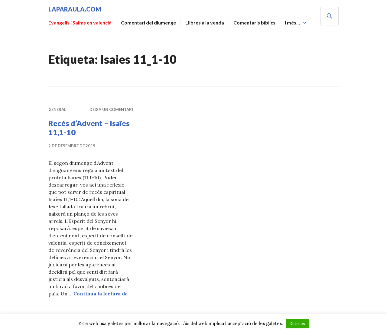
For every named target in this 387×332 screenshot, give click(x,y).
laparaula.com (74, 9)
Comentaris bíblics (254, 22)
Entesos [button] (297, 323)
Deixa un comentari (111, 109)
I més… (292, 22)
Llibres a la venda (204, 22)
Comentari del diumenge (148, 22)
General (57, 109)
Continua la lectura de (100, 294)
